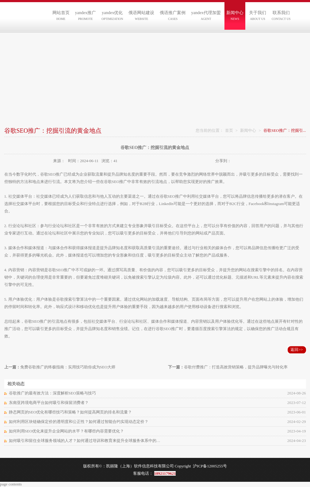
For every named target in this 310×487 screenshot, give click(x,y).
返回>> (296, 349)
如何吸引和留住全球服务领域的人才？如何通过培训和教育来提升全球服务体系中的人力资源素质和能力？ (85, 440)
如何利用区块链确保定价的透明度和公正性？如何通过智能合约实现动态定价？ (78, 421)
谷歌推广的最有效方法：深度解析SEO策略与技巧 (52, 393)
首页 (229, 130)
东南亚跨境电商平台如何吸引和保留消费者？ (49, 402)
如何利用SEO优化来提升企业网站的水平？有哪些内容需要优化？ (66, 431)
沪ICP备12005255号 (210, 466)
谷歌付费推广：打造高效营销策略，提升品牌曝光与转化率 (236, 367)
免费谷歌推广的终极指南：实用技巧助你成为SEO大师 (68, 367)
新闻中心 (248, 130)
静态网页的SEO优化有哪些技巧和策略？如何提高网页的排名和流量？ (70, 412)
